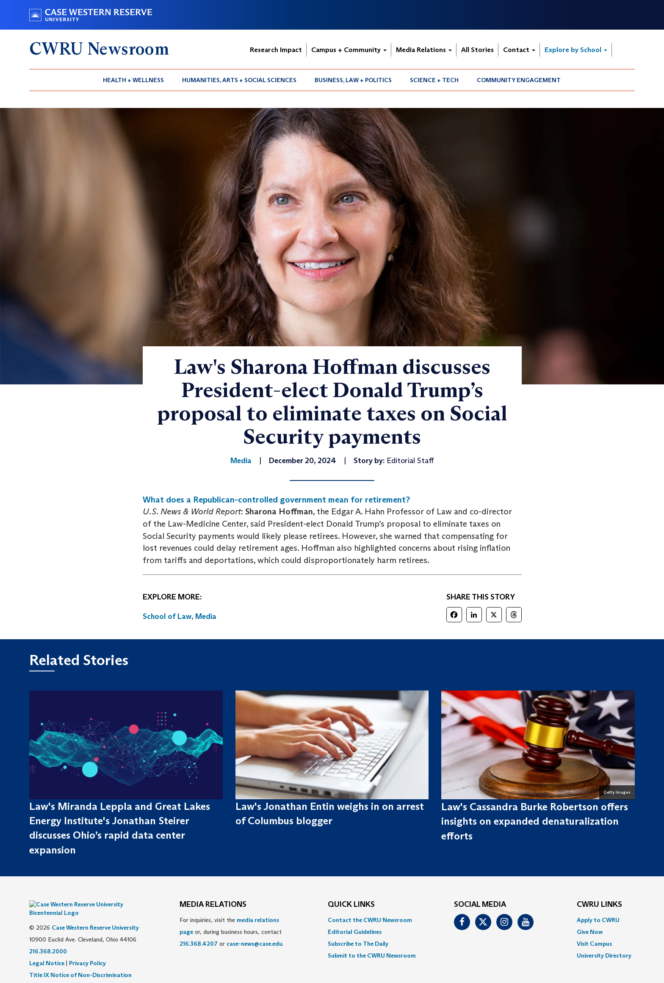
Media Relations (424, 50)
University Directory (604, 955)
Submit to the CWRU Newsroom (372, 955)
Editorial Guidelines (355, 932)
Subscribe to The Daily (358, 943)
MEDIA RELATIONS (213, 904)
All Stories (477, 50)
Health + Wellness (133, 80)
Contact (519, 50)
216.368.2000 (48, 938)
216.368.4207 (199, 943)
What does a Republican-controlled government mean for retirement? (276, 499)
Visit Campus (594, 943)
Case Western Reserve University (95, 915)
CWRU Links (599, 904)
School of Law (167, 616)
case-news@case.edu (254, 943)
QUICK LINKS (351, 904)
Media (205, 616)
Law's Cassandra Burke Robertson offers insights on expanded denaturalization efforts (534, 821)
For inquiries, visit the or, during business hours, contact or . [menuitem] (232, 931)
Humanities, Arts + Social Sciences (239, 80)
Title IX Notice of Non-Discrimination (80, 962)
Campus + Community (349, 50)
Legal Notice (46, 950)
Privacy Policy (87, 950)
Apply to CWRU (598, 920)
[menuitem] (133, 80)
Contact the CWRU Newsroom (370, 920)
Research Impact (276, 50)
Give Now (590, 932)
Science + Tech (434, 80)
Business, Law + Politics (353, 80)
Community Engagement (519, 80)
